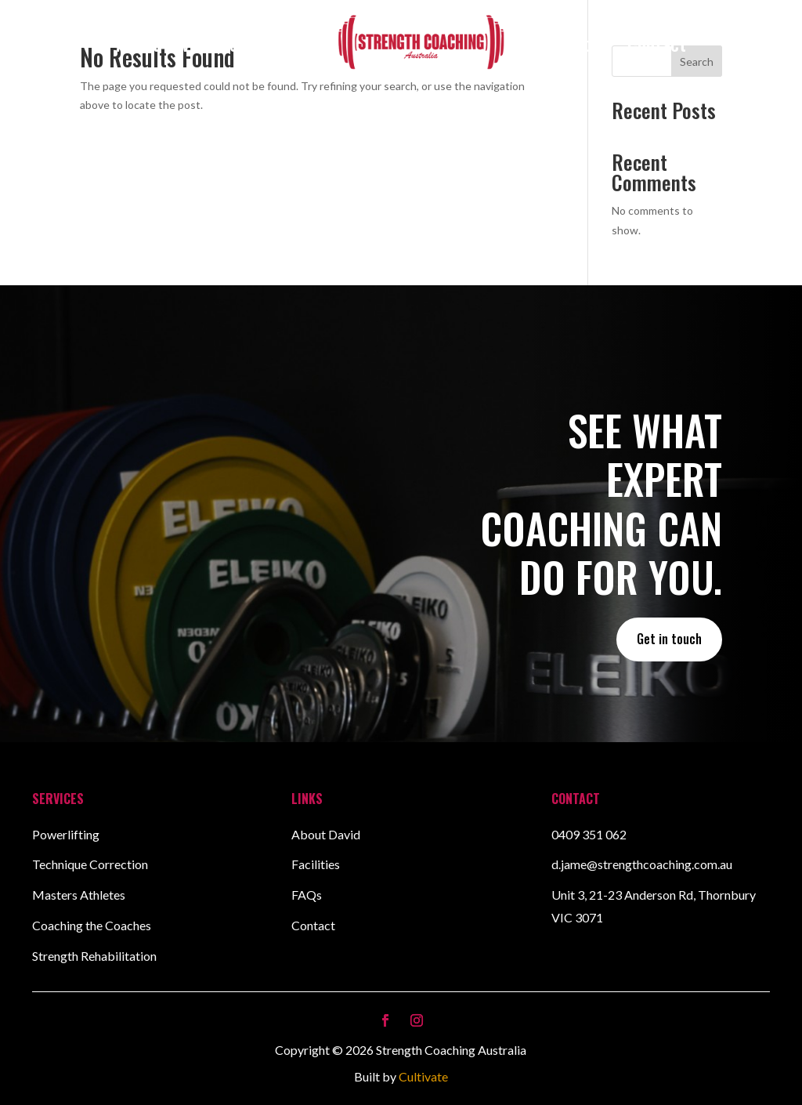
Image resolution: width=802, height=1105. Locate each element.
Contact (656, 43)
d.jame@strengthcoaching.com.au (641, 864)
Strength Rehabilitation (94, 955)
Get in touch (669, 638)
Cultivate (423, 1076)
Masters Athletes (78, 894)
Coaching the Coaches (91, 925)
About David (159, 43)
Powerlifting (65, 834)
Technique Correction (90, 864)
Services (251, 43)
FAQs (306, 894)
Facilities (576, 43)
